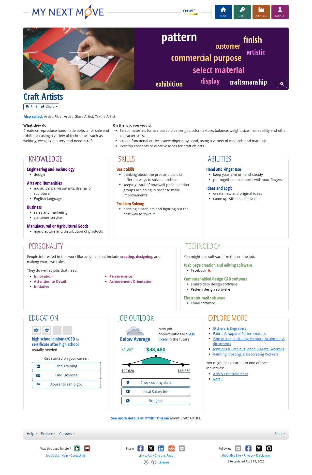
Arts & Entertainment (230, 373)
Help (30, 433)
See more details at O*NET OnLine (140, 418)
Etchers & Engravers (229, 328)
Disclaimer (263, 455)
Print (31, 106)
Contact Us (78, 455)
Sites (278, 433)
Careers (65, 433)
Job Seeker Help (57, 455)
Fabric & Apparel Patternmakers (239, 333)
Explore (47, 433)
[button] (209, 270)
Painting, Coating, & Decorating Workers (246, 354)
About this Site (231, 455)
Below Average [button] (135, 339)
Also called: (33, 116)
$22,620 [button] (127, 370)
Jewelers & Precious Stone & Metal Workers (248, 349)
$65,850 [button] (184, 370)
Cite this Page (164, 455)
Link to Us (145, 455)
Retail (218, 379)
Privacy (248, 455)
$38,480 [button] (155, 349)
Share (48, 106)
